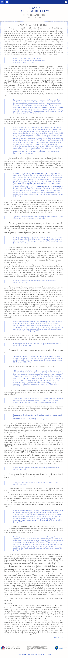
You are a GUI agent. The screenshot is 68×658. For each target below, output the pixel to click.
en (2, 2)
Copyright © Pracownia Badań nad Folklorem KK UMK (34, 654)
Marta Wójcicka (58, 637)
